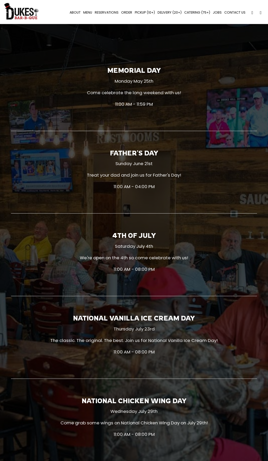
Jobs (216, 13)
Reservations (106, 13)
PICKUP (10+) (144, 13)
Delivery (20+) (169, 13)
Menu (86, 13)
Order (125, 13)
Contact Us (234, 13)
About (74, 13)
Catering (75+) (196, 13)
